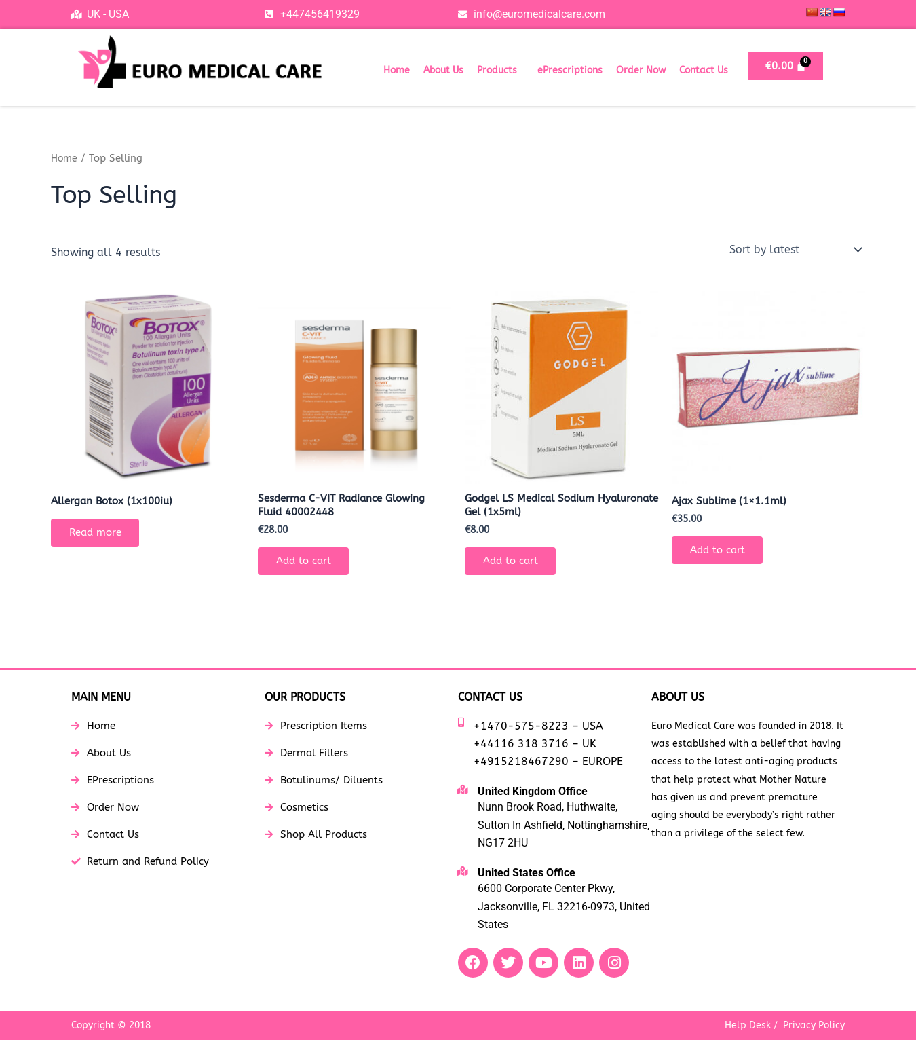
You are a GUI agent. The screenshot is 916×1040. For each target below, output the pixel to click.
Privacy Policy (814, 1025)
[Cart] (786, 66)
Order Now (641, 70)
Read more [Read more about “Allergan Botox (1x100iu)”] (99, 534)
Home (396, 70)
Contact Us (703, 70)
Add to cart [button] (307, 564)
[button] (500, 71)
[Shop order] (794, 249)
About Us (443, 70)
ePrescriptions (570, 70)
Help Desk (748, 1025)
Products (497, 70)
